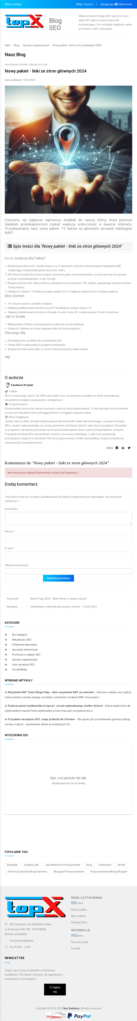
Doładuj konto (79, 922)
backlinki (12, 864)
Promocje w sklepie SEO (26, 654)
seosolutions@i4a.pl (21, 940)
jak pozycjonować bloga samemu (27, 871)
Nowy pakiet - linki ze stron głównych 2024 (77, 45)
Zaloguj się (106, 4)
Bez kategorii (19, 634)
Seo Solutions (71, 1008)
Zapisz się (55, 989)
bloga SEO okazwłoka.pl (35, 434)
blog (89, 864)
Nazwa (10, 531)
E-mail (9, 548)
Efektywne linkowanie (24, 644)
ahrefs (121, 864)
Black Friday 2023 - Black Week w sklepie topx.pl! (58, 598)
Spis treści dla (65, 246)
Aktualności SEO (21, 639)
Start (7, 45)
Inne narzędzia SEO (23, 664)
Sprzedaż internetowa (25, 649)
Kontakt (75, 948)
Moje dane (77, 903)
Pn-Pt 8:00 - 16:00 (17, 947)
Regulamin (77, 935)
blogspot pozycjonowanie (69, 871)
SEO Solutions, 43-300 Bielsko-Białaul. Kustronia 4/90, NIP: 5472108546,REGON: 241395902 (28, 929)
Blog (16, 45)
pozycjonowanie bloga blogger (108, 871)
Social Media (19, 669)
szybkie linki (31, 864)
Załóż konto (123, 4)
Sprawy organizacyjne (36, 45)
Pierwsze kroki (79, 942)
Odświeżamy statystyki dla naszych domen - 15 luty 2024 (63, 606)
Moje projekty (79, 909)
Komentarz (11, 508)
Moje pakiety (78, 916)
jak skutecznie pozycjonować (62, 864)
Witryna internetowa (16, 565)
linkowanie (104, 864)
